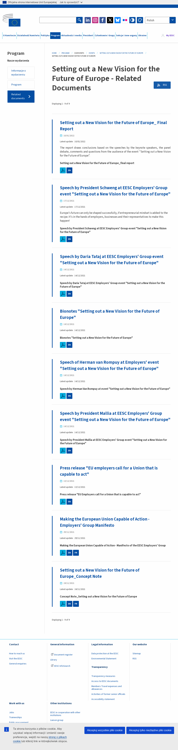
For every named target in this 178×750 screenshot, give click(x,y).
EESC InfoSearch (60, 676)
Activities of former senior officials (108, 704)
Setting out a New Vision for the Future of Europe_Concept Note (100, 584)
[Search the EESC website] (58, 20)
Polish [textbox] (150, 20)
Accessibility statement (103, 709)
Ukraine (142, 35)
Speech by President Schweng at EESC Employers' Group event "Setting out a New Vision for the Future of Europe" (114, 193)
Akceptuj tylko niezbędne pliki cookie (150, 730)
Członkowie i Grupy (105, 35)
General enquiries (17, 674)
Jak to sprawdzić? (71, 2)
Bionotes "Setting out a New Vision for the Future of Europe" (110, 320)
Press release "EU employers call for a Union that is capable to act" (109, 482)
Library (53, 670)
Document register (62, 665)
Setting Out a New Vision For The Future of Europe (121, 53)
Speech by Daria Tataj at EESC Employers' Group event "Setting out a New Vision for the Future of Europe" (112, 265)
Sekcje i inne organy (126, 35)
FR (76, 563)
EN (69, 170)
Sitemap (137, 664)
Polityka (45, 35)
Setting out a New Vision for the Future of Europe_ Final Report (114, 125)
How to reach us (17, 664)
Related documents (18, 97)
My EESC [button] (170, 35)
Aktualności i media (71, 35)
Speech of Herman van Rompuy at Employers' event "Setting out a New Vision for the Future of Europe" (110, 371)
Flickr (125, 20)
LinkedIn (88, 20)
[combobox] (160, 20)
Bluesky (117, 20)
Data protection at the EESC (104, 664)
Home (54, 53)
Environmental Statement (103, 669)
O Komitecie (9, 35)
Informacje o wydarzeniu (18, 73)
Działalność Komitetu (28, 35)
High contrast (132, 20)
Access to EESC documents (104, 692)
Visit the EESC (15, 669)
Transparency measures (103, 686)
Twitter (110, 20)
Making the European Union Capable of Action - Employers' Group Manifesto (105, 533)
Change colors (140, 20)
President (88, 35)
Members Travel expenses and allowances (106, 698)
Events (92, 53)
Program (55, 35)
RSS (164, 85)
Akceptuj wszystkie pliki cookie (104, 730)
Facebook (102, 20)
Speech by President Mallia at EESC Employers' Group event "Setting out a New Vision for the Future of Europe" (111, 424)
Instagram (95, 20)
